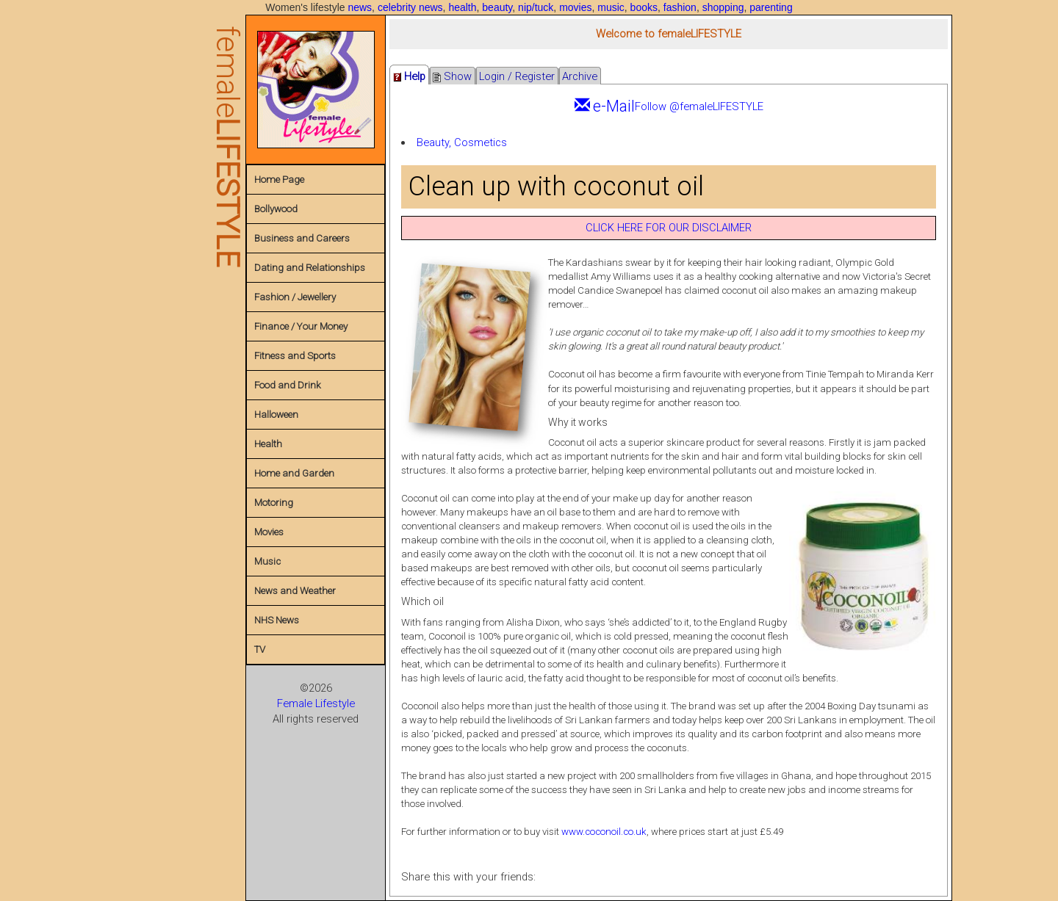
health (462, 7)
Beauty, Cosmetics (462, 142)
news (360, 7)
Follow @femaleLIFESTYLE (699, 106)
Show (452, 76)
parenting (770, 7)
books (644, 7)
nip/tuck (535, 7)
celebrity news (410, 7)
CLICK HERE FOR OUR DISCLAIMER (669, 227)
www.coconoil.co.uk (604, 831)
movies (575, 7)
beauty (497, 7)
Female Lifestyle (316, 703)
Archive (579, 76)
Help (409, 76)
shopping (723, 7)
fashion (680, 7)
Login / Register (517, 76)
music (611, 7)
